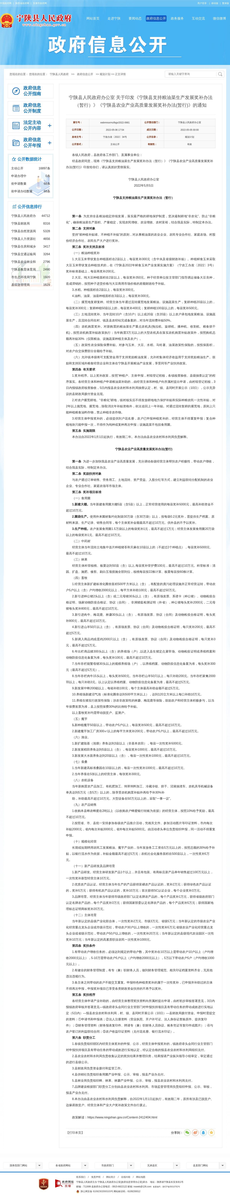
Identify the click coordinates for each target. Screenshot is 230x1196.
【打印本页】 (75, 1132)
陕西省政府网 (22, 3)
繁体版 (225, 3)
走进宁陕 (114, 18)
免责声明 (95, 1177)
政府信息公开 (156, 18)
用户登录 (202, 3)
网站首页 (92, 18)
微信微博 (219, 18)
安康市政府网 (40, 3)
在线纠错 (125, 1177)
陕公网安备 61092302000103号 (94, 1191)
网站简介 (110, 1177)
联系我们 (80, 1177)
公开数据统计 (29, 159)
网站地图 (140, 1177)
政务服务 (177, 18)
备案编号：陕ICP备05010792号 (166, 1187)
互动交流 (198, 18)
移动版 (214, 3)
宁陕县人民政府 (59, 74)
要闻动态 (135, 18)
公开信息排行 (30, 206)
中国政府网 (6, 3)
